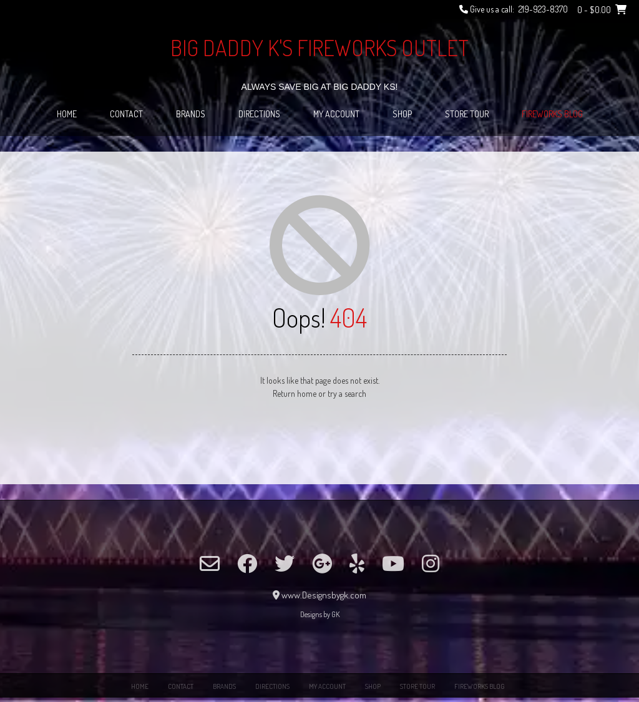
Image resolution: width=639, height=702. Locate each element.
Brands (190, 114)
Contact (126, 114)
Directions (259, 114)
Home (67, 114)
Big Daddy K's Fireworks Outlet (319, 47)
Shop (402, 114)
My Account (336, 114)
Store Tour (467, 114)
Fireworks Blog (552, 114)
